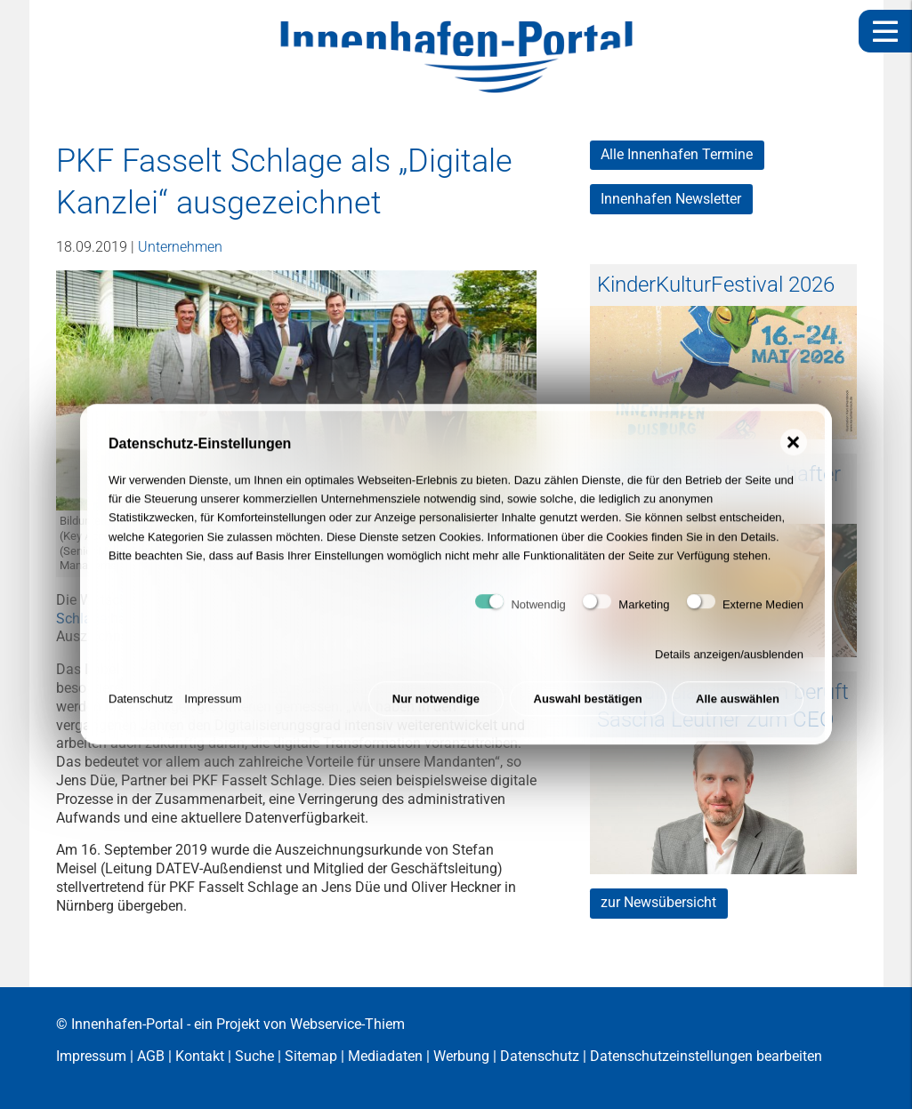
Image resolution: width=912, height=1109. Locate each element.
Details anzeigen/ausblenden (729, 663)
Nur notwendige (436, 707)
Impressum (212, 707)
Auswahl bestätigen (588, 707)
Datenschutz (141, 707)
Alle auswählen (737, 707)
